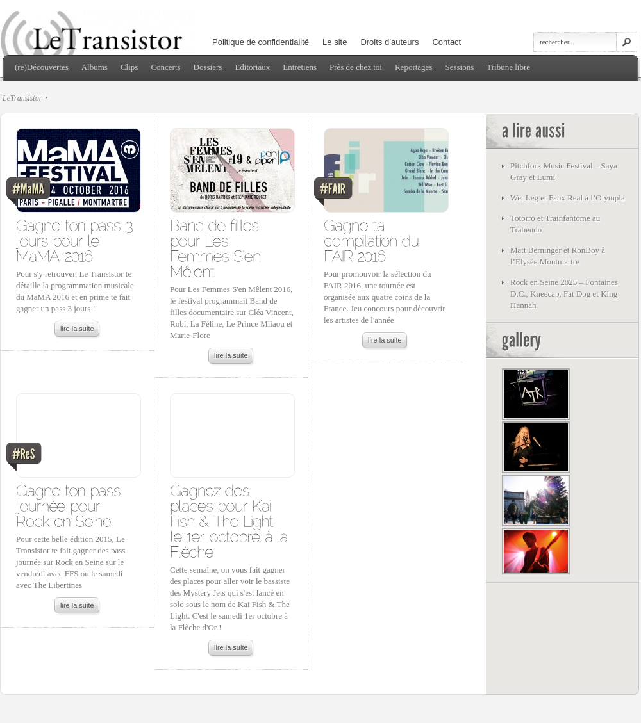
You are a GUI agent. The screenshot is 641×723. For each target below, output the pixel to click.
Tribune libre (508, 67)
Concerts (165, 67)
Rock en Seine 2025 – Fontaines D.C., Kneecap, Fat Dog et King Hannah (564, 293)
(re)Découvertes (42, 67)
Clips (129, 67)
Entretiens (300, 67)
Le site (334, 42)
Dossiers (208, 67)
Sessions (459, 67)
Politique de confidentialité (260, 42)
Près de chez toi (355, 67)
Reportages (413, 67)
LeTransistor (22, 97)
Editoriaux (252, 67)
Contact (446, 42)
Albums (94, 67)
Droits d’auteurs (389, 42)
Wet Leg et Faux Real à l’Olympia (567, 197)
